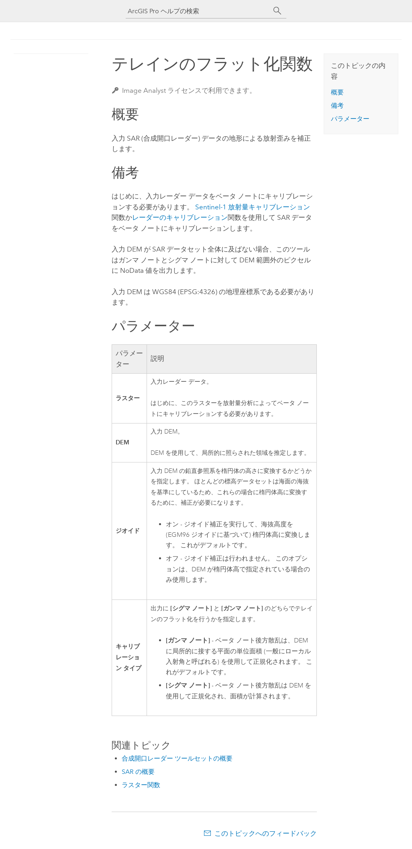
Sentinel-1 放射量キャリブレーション (252, 207)
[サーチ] (277, 11)
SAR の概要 (138, 771)
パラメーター (350, 119)
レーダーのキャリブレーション (180, 217)
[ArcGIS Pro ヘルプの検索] (198, 11)
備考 (337, 105)
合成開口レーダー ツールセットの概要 (177, 758)
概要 (337, 92)
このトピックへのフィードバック (265, 833)
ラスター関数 (141, 785)
